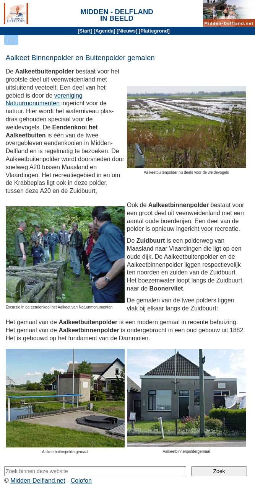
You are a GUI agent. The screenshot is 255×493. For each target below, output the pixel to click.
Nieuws (127, 31)
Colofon (81, 480)
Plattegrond (154, 31)
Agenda (104, 31)
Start (85, 31)
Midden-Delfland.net (37, 480)
